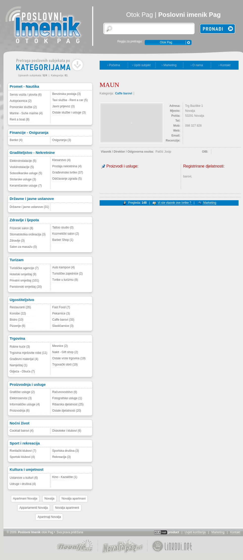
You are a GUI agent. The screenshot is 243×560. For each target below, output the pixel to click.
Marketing (209, 202)
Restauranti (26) (20, 307)
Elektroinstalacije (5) (23, 161)
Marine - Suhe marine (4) (26, 113)
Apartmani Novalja (25, 498)
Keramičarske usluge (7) (26, 185)
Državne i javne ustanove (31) (29, 207)
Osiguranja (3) (61, 140)
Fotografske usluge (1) (67, 398)
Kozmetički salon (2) (65, 233)
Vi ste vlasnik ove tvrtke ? (175, 202)
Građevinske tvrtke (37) (67, 172)
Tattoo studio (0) (62, 227)
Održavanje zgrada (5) (67, 178)
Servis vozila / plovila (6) (26, 94)
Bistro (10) (16, 319)
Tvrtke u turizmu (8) (65, 279)
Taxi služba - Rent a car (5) (70, 100)
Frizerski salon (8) (21, 228)
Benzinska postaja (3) (66, 94)
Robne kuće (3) (20, 346)
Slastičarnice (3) (62, 326)
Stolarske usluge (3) (23, 179)
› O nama (197, 65)
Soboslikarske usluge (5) (26, 173)
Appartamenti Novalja (34, 507)
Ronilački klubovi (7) (23, 450)
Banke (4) (16, 140)
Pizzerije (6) (17, 326)
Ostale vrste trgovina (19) (69, 358)
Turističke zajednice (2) (67, 273)
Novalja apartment (67, 507)
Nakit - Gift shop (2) (65, 352)
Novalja (49, 498)
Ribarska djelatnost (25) (68, 404)
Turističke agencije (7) (24, 268)
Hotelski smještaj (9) (23, 274)
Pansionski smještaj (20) (26, 286)
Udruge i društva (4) (23, 484)
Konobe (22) (18, 313)
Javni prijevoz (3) (63, 106)
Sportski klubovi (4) (22, 457)
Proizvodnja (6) (20, 410)
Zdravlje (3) (17, 240)
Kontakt (235, 532)
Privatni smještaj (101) (24, 280)
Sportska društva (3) (65, 450)
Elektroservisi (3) (21, 398)
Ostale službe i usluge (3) (69, 112)
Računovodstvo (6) (64, 392)
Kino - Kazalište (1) (64, 477)
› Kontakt (224, 65)
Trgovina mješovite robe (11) (28, 353)
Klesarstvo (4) (61, 160)
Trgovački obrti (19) (65, 364)
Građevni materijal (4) (24, 359)
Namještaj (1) (18, 365)
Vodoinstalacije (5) (22, 167)
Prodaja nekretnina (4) (67, 166)
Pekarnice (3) (61, 313)
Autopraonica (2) (21, 101)
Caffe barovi (123, 93)
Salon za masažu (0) (23, 247)
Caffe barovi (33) (63, 319)
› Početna (113, 65)
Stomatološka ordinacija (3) (27, 234)
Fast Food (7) (61, 307)
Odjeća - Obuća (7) (22, 371)
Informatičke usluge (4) (25, 404)
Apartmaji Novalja (49, 517)
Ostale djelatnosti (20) (66, 410)
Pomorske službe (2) (23, 107)
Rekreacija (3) (61, 457)
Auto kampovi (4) (63, 267)
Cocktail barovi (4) (22, 430)
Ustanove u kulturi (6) (24, 477)
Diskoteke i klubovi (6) (66, 430)
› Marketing (169, 65)
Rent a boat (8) (19, 119)
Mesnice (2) (60, 346)
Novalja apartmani (74, 498)
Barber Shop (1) (62, 240)
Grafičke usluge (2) (22, 392)
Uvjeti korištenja (195, 532)
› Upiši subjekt (141, 65)
